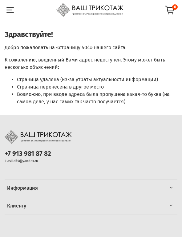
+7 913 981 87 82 (28, 154)
